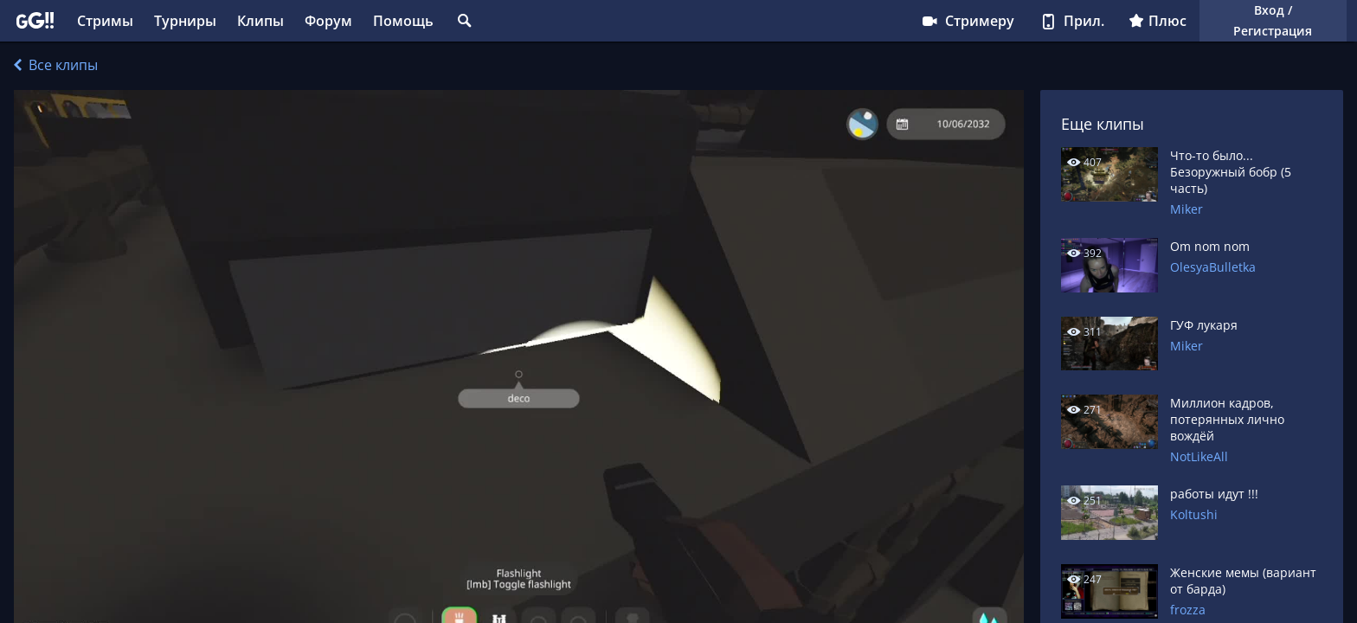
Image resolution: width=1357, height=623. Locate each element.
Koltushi (1194, 514)
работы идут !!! (1214, 493)
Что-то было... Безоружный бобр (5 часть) (1230, 171)
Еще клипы (1102, 123)
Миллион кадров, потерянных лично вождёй (1227, 419)
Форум (328, 20)
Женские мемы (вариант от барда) (1243, 580)
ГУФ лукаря (1204, 325)
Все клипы (56, 64)
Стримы (105, 20)
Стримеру (967, 20)
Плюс (1158, 20)
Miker (1186, 209)
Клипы (260, 20)
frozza (1188, 609)
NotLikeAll (1199, 456)
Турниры (185, 20)
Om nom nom (1210, 246)
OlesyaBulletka (1213, 267)
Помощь (403, 20)
